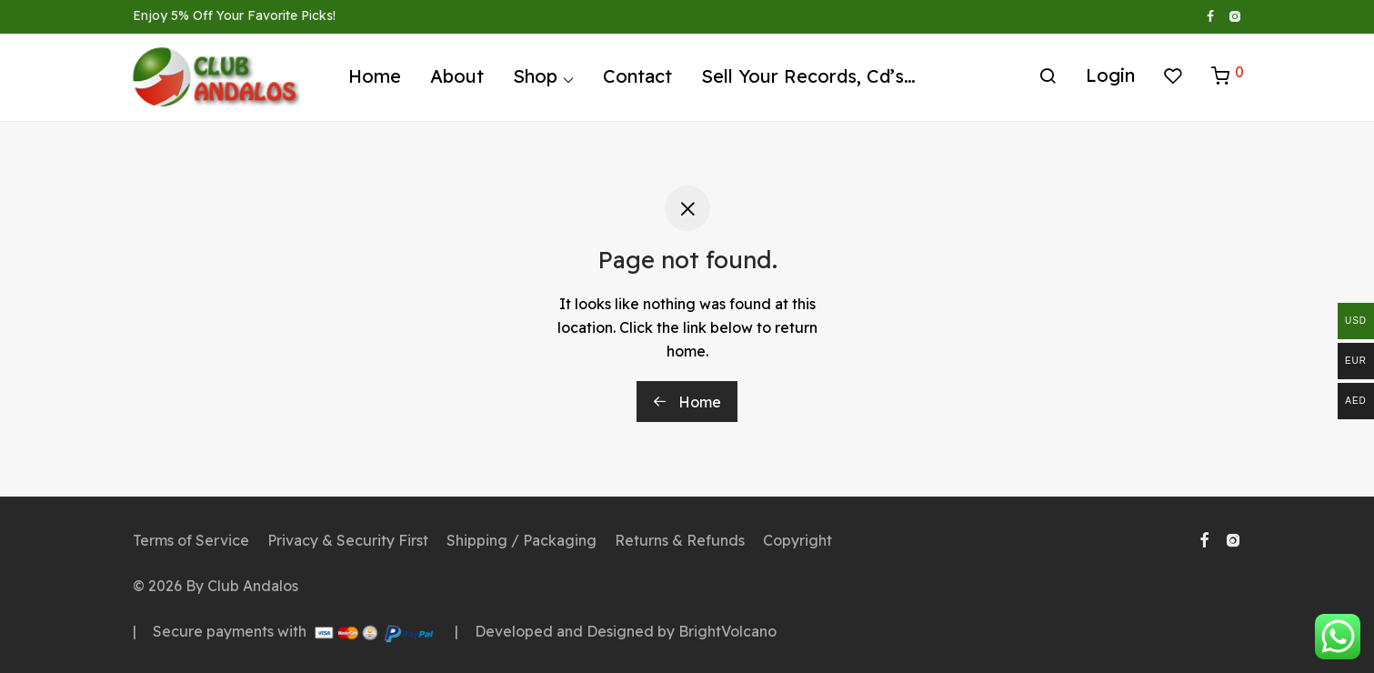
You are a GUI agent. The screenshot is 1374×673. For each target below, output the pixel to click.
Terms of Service (191, 540)
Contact (637, 79)
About (457, 79)
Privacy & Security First (347, 540)
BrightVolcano (727, 631)
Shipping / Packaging (521, 540)
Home (374, 79)
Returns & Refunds (680, 540)
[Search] (1047, 80)
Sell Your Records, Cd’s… (808, 79)
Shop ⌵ (543, 79)
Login (1110, 78)
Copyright (797, 540)
